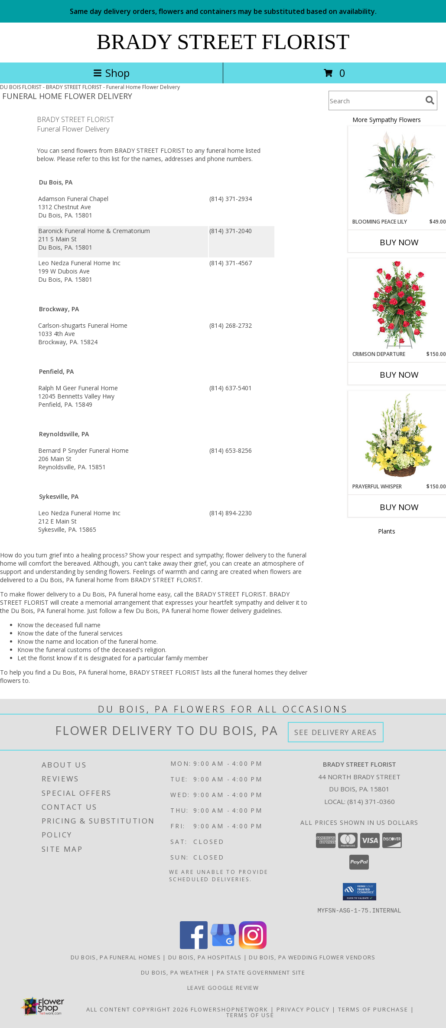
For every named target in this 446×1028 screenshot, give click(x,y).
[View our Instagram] (253, 946)
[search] (430, 100)
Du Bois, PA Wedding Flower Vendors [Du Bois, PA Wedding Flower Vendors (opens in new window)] (312, 957)
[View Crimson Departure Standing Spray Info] (399, 304)
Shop (111, 73)
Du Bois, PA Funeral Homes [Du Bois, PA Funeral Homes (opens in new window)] (116, 957)
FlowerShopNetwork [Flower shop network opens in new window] (229, 1009)
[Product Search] (375, 100)
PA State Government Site (261, 972)
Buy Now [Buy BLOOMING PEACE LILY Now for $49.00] (399, 242)
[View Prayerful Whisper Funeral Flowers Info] (399, 437)
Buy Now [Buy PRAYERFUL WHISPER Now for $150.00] (399, 507)
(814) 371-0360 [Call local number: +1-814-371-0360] (371, 801)
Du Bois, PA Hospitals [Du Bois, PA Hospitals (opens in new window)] (204, 957)
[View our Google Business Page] (223, 946)
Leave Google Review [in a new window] (223, 987)
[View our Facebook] (194, 946)
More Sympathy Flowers (386, 119)
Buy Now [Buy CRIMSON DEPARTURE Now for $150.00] (399, 374)
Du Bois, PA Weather (175, 972)
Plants (386, 531)
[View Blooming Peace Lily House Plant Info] (399, 172)
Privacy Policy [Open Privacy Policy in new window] (303, 1009)
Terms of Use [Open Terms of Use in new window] (250, 1014)
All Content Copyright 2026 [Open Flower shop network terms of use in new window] (137, 1009)
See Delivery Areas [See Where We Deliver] (335, 732)
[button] (359, 891)
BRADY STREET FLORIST (223, 42)
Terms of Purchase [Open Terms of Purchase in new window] (373, 1009)
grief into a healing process (87, 555)
